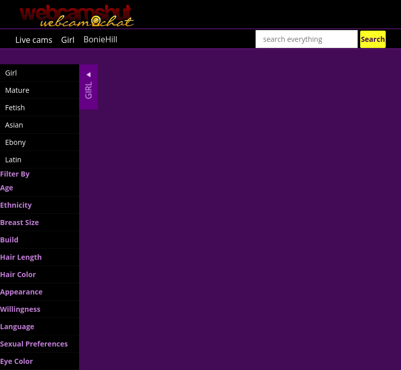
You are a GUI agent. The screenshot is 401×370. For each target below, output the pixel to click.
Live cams (34, 39)
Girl (67, 39)
